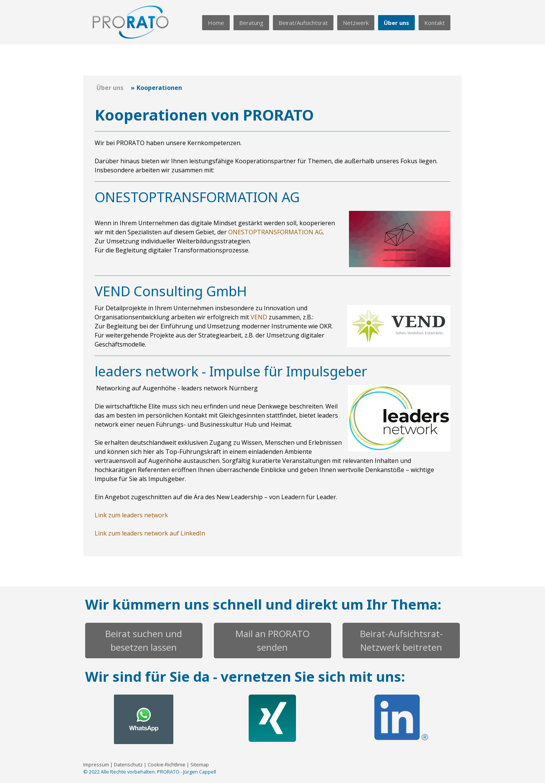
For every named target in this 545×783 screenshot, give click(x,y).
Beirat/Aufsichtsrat (303, 22)
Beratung (251, 22)
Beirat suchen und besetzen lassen (143, 640)
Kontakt (434, 22)
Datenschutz (128, 764)
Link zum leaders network (131, 515)
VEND (259, 317)
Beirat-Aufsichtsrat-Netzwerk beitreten (401, 640)
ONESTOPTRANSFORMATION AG (275, 232)
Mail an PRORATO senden (272, 640)
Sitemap (199, 764)
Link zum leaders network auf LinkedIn (150, 533)
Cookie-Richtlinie (166, 764)
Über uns (396, 22)
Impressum (96, 764)
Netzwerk (356, 22)
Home (216, 22)
